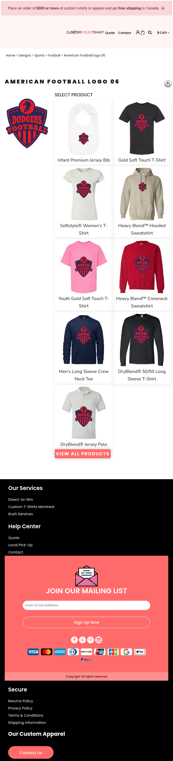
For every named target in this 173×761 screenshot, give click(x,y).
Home (10, 55)
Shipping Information (27, 722)
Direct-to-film (20, 499)
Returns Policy (20, 701)
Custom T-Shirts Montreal (31, 506)
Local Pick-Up (20, 545)
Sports (39, 55)
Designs (25, 55)
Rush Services (20, 514)
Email (86, 597)
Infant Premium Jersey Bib (84, 160)
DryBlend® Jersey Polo (83, 444)
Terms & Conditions (25, 715)
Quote (110, 33)
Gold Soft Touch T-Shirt (142, 160)
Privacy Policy (20, 708)
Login (138, 32)
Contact (124, 33)
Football (54, 55)
